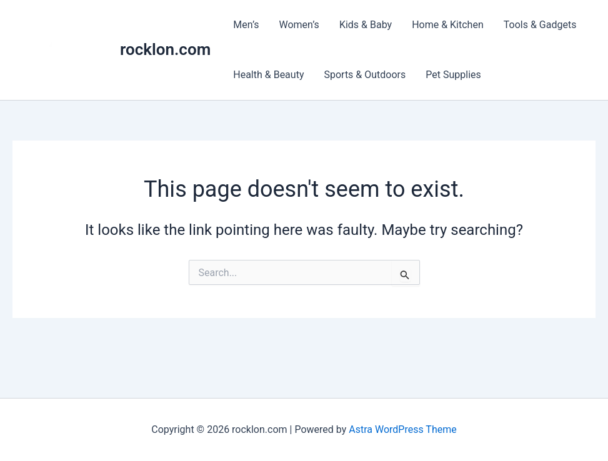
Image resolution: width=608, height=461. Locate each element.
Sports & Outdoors (365, 75)
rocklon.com (165, 49)
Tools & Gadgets (540, 25)
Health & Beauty (268, 75)
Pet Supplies (453, 75)
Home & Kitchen (448, 25)
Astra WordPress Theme (402, 429)
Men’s (246, 25)
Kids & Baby (365, 25)
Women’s (299, 25)
